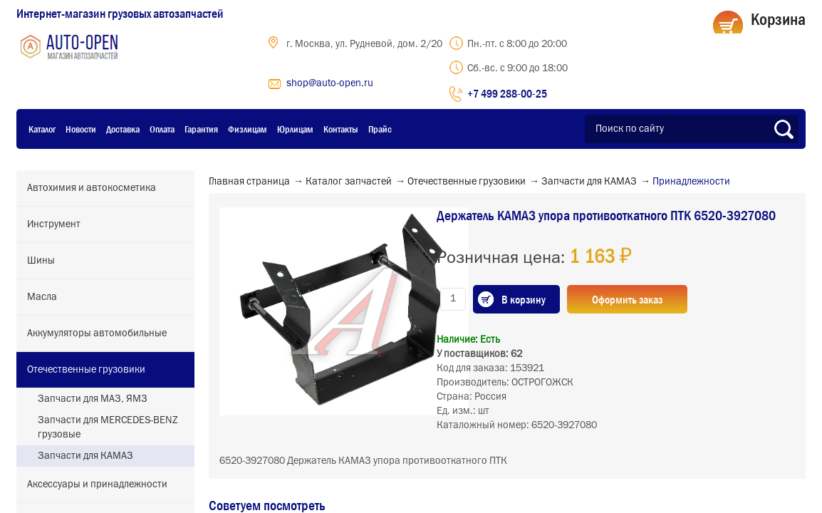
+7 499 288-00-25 (507, 93)
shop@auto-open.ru (329, 83)
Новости (81, 129)
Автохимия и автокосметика (91, 188)
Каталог (42, 129)
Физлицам (247, 129)
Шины (41, 260)
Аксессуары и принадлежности (97, 484)
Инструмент (53, 224)
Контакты (340, 129)
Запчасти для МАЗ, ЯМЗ (92, 399)
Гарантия (201, 129)
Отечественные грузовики (86, 370)
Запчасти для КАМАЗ (85, 456)
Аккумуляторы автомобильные (97, 333)
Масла (42, 297)
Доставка (123, 129)
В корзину (523, 299)
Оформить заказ (627, 299)
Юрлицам (295, 129)
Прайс (380, 129)
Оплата (162, 129)
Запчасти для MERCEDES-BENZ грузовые (108, 427)
